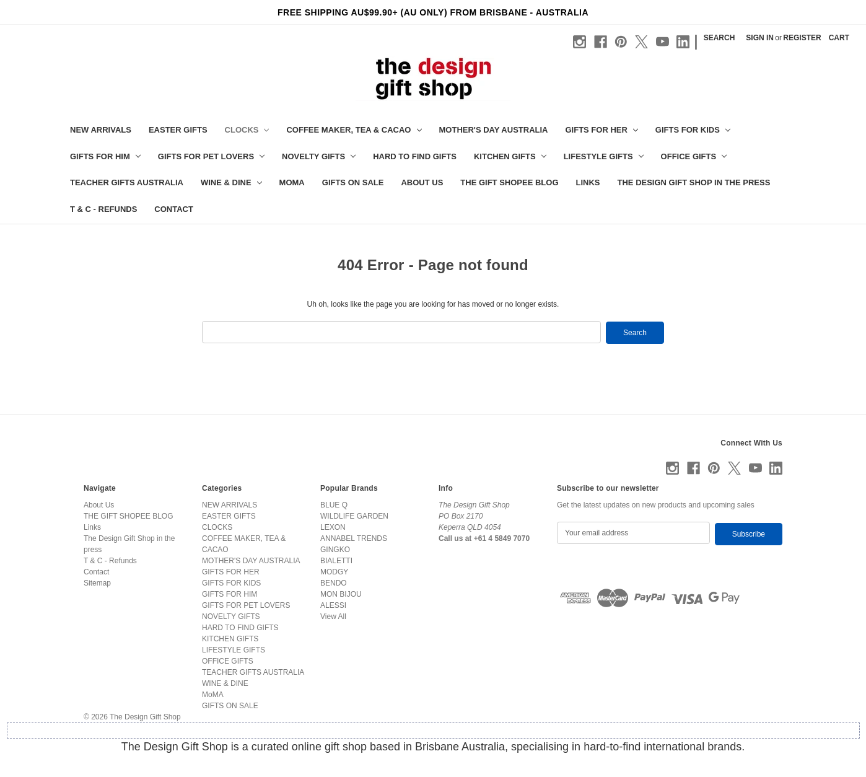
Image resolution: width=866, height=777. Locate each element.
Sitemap (97, 582)
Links (588, 182)
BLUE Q (334, 504)
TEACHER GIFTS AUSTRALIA (126, 182)
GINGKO (335, 549)
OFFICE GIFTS (694, 156)
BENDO (333, 582)
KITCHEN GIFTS (510, 156)
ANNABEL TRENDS (353, 537)
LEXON (333, 526)
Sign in (760, 37)
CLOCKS (247, 129)
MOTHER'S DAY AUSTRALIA (493, 129)
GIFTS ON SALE (353, 182)
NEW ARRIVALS (100, 129)
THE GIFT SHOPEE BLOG (509, 182)
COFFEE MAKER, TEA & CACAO (353, 129)
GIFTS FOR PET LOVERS (211, 156)
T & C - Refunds (103, 209)
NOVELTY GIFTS (319, 156)
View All (333, 616)
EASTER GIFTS (178, 129)
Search (719, 37)
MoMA (292, 182)
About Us (422, 182)
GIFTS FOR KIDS (692, 129)
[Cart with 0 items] (839, 38)
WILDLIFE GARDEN (354, 515)
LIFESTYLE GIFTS (604, 156)
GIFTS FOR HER (601, 129)
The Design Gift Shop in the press (694, 182)
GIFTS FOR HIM (105, 156)
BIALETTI (336, 560)
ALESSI (333, 604)
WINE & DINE (231, 182)
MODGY (334, 571)
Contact (173, 209)
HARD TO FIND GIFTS (415, 156)
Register (802, 37)
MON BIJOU (341, 593)
